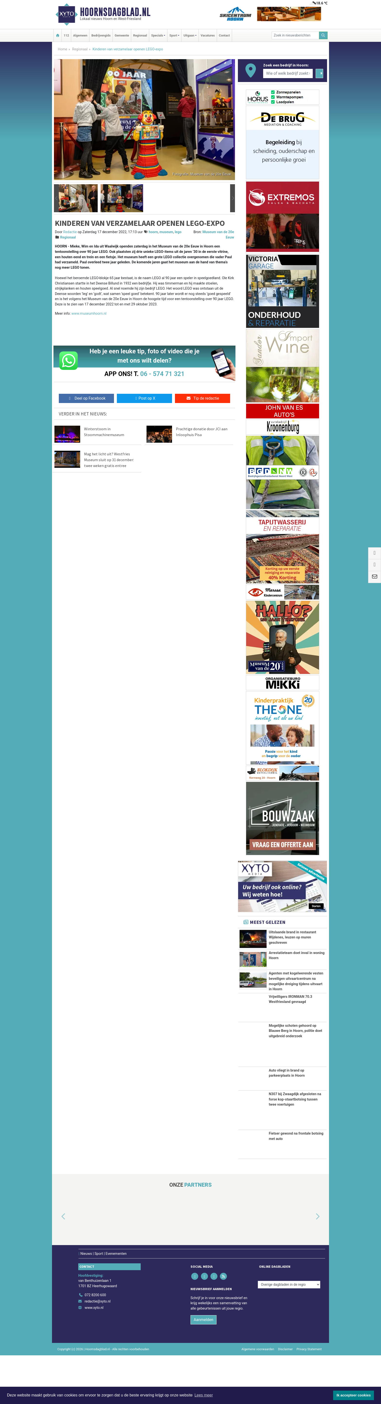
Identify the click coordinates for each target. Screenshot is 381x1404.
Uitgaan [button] (188, 35)
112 (66, 35)
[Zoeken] (323, 35)
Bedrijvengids (101, 35)
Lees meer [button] (203, 1395)
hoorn (153, 232)
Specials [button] (157, 35)
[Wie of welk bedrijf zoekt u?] (288, 73)
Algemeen (80, 35)
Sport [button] (173, 35)
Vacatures (208, 35)
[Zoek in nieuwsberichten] (295, 35)
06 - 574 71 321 (162, 373)
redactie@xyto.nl (98, 1350)
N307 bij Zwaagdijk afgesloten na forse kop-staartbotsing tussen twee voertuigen (295, 1148)
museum (166, 232)
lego (178, 232)
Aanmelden (203, 1368)
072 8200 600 (95, 1344)
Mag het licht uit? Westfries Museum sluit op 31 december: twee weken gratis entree (109, 459)
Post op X (144, 398)
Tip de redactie (202, 398)
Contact (224, 35)
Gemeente (122, 35)
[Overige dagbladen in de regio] (289, 1333)
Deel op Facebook (86, 398)
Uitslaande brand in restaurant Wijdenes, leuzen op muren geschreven (292, 937)
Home (62, 49)
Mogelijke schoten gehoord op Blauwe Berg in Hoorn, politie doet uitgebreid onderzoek (295, 1079)
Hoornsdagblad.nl (115, 12)
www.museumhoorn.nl (88, 314)
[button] (56, 198)
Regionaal (140, 35)
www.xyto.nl (94, 1356)
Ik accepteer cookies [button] (354, 1395)
